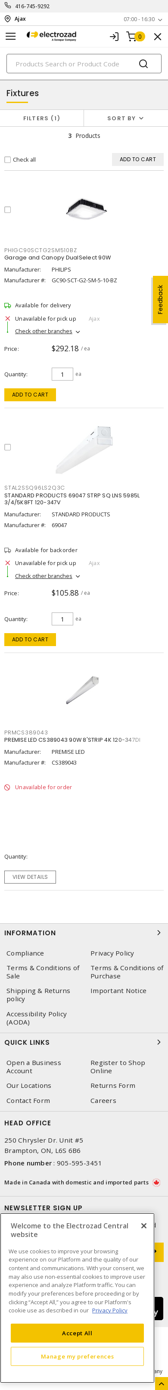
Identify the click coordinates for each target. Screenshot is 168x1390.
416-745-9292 (32, 6)
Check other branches (43, 331)
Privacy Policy (112, 953)
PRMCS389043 (26, 732)
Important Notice (118, 991)
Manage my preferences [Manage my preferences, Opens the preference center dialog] (77, 1356)
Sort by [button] (121, 118)
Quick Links (84, 1042)
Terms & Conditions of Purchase (126, 972)
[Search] (84, 63)
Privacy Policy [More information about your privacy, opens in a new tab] (110, 1310)
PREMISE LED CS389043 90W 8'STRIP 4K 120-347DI (72, 739)
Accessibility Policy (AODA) (36, 1018)
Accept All (77, 1333)
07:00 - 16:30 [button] (139, 19)
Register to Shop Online (117, 1067)
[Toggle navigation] (10, 36)
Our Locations (28, 1085)
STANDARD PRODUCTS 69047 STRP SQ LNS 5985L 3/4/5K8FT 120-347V (72, 499)
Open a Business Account (33, 1067)
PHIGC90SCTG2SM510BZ (40, 250)
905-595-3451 (79, 1163)
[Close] (143, 1225)
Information (84, 932)
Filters (42, 118)
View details (30, 877)
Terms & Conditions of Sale (42, 972)
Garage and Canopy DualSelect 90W (57, 257)
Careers (103, 1100)
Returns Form (112, 1085)
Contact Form (28, 1100)
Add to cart (30, 394)
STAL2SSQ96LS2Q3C (34, 487)
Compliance (25, 953)
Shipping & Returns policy (38, 995)
